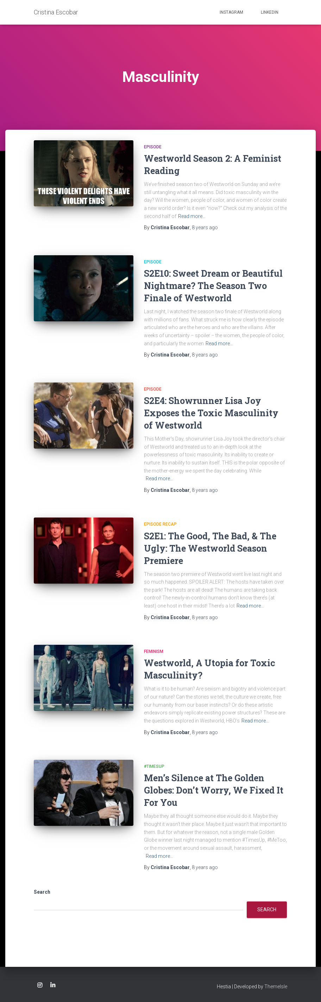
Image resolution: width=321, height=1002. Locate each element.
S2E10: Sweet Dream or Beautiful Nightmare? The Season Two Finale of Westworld (213, 286)
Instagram (231, 12)
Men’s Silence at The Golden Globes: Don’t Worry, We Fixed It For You (213, 790)
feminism (153, 651)
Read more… (192, 216)
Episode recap (160, 524)
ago (205, 227)
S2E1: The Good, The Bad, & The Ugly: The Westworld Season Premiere (210, 548)
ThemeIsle (275, 986)
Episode (153, 146)
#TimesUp (154, 766)
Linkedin (269, 12)
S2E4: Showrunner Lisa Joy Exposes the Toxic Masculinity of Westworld (211, 413)
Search (42, 892)
